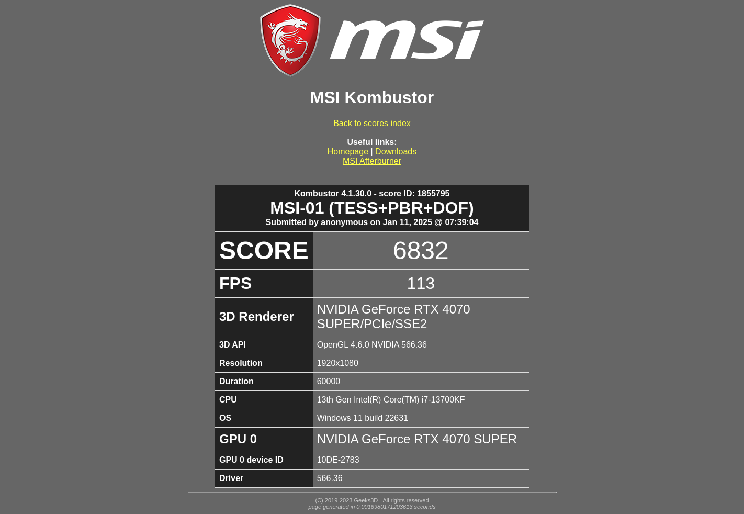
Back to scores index (372, 123)
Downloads (395, 151)
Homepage (348, 151)
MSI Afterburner (372, 161)
